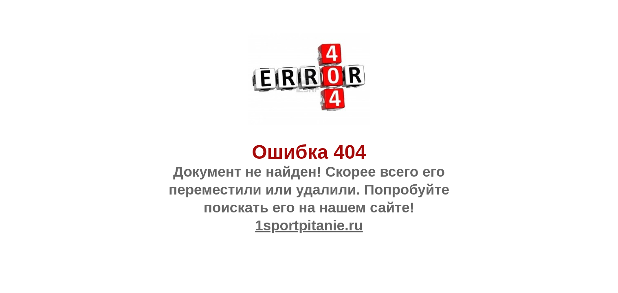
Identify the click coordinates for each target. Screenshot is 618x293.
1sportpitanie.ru (309, 225)
